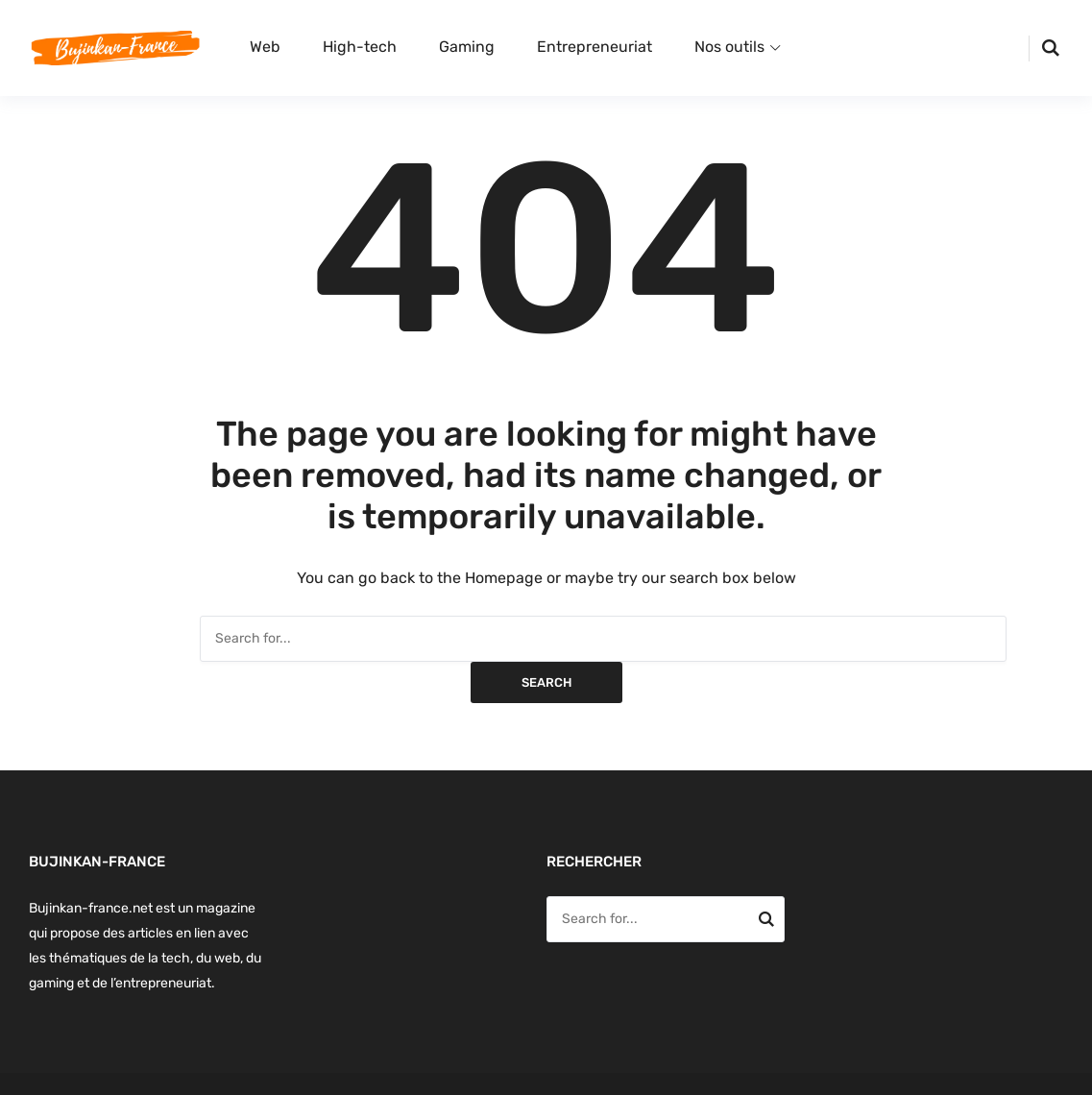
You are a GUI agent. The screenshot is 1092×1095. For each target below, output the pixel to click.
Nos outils (729, 46)
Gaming (467, 46)
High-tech (360, 46)
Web (265, 46)
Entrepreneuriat (594, 46)
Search (546, 682)
